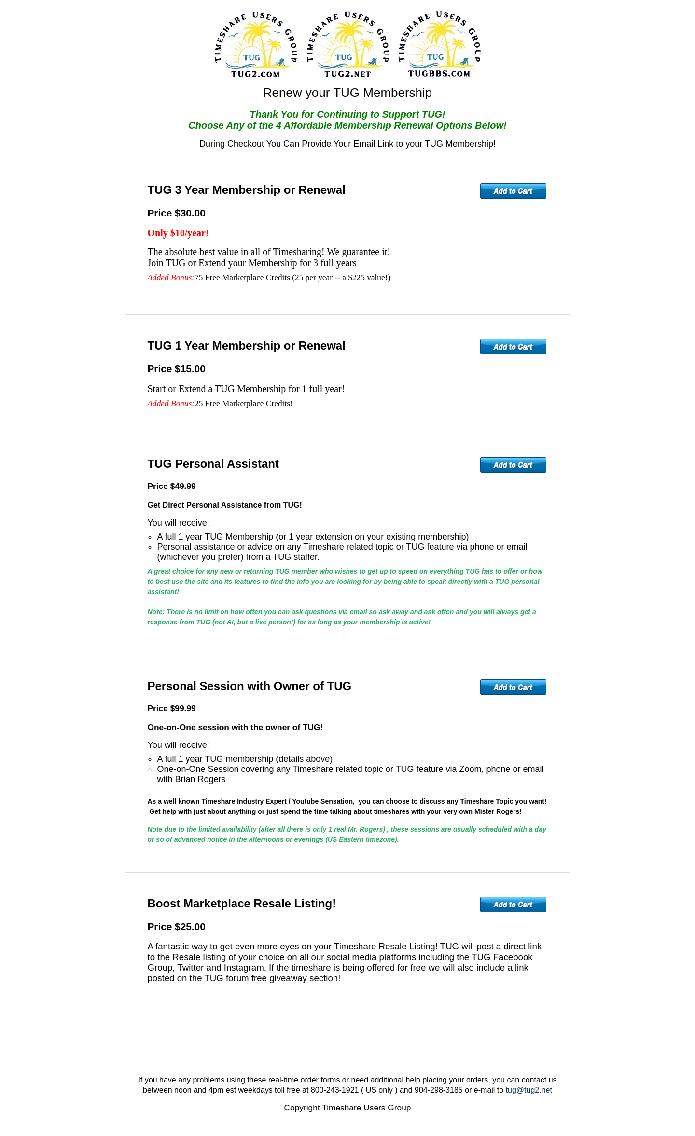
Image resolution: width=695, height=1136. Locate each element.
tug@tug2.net (529, 1090)
